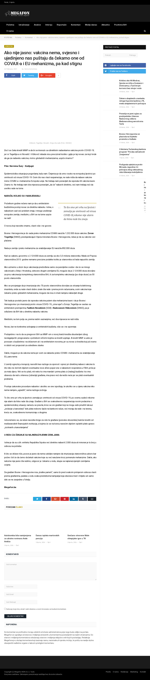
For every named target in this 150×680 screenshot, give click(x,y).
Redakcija (124, 672)
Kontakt (143, 672)
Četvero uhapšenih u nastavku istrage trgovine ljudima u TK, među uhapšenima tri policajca (132, 101)
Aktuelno (105, 25)
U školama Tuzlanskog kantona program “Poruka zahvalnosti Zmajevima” (132, 151)
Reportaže (62, 25)
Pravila (108, 672)
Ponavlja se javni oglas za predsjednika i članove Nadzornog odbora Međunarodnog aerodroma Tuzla (131, 119)
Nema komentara (28, 69)
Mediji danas (91, 25)
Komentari (76, 25)
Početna (10, 25)
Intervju (48, 25)
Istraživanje (24, 25)
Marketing (134, 672)
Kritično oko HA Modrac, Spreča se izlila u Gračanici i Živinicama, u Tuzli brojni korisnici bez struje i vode (131, 84)
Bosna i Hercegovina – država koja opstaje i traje (145, 192)
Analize (37, 25)
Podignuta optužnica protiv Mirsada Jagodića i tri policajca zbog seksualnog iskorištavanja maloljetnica (131, 168)
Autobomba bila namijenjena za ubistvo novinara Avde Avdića (17, 538)
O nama (10, 31)
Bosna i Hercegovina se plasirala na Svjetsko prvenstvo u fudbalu (129, 136)
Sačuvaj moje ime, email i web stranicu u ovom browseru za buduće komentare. (36, 609)
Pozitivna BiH (120, 25)
